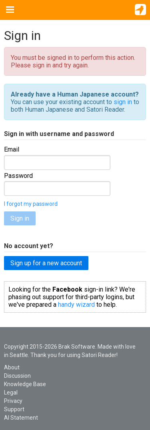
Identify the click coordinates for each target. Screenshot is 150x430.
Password (18, 175)
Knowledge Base (25, 384)
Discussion (17, 376)
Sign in (19, 218)
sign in (123, 102)
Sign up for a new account (46, 263)
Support (14, 409)
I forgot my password (31, 204)
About (12, 367)
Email (11, 149)
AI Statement (21, 417)
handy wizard (76, 304)
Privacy (13, 401)
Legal (11, 392)
